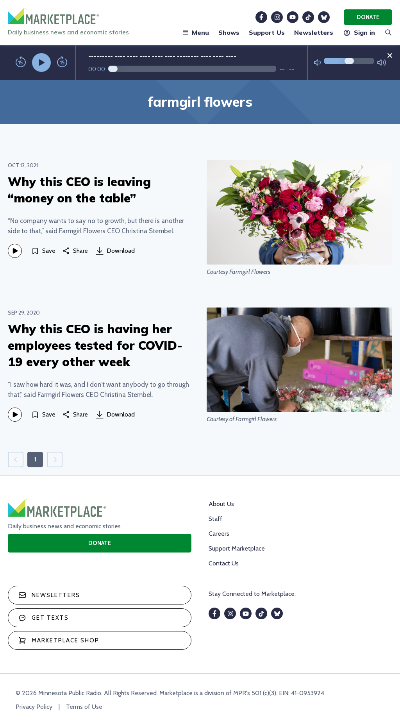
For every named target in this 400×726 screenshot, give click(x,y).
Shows (228, 32)
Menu (195, 32)
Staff (215, 518)
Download (115, 251)
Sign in (359, 32)
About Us (221, 504)
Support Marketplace (237, 548)
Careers (219, 533)
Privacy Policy (34, 706)
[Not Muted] (317, 62)
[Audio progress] (192, 69)
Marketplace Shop (58, 640)
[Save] (43, 251)
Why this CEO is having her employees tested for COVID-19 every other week (95, 345)
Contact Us (224, 563)
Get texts (43, 618)
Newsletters (313, 32)
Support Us (267, 32)
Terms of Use (84, 706)
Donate (368, 17)
